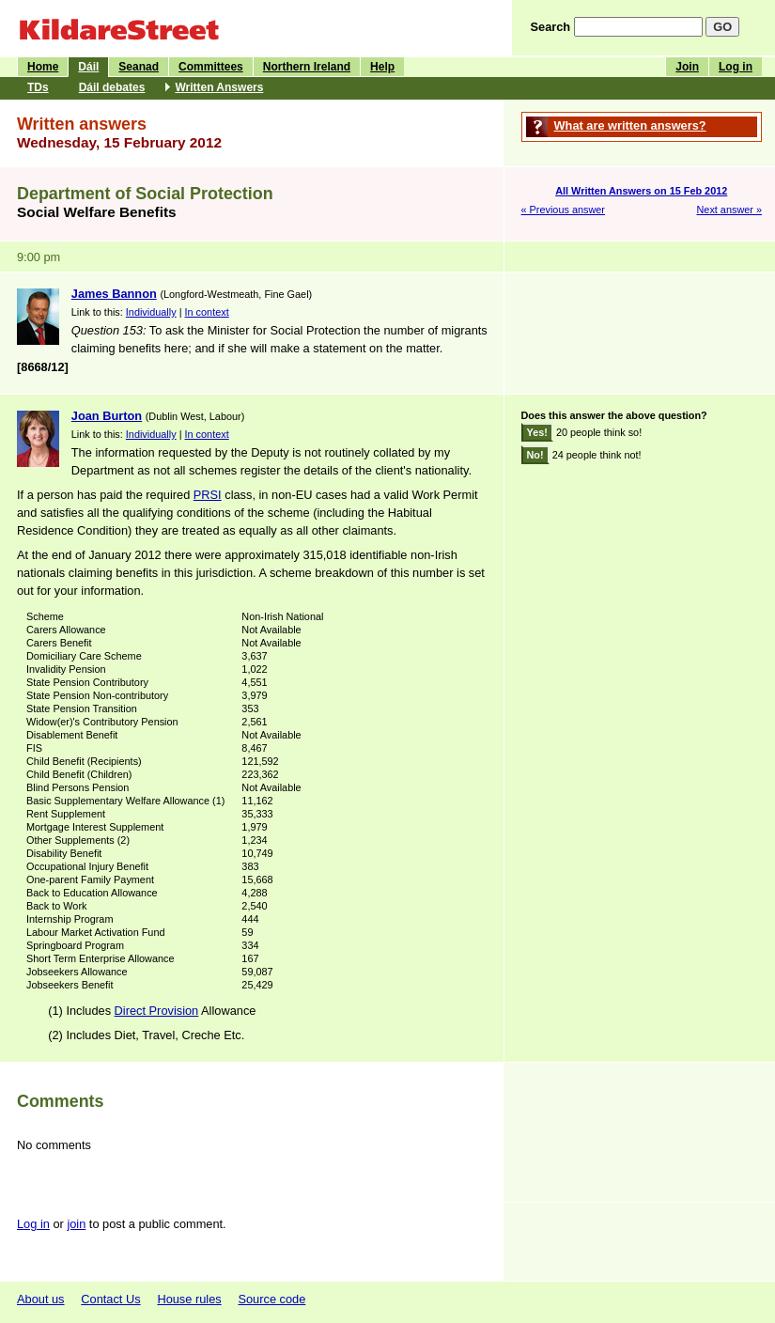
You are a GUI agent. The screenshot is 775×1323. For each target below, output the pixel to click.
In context (207, 312)
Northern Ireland (306, 66)
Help (382, 66)
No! (535, 454)
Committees (210, 66)
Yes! (537, 432)
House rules (189, 1299)
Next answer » (729, 209)
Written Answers (219, 87)
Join (687, 66)
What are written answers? (630, 125)
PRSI (208, 495)
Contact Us (110, 1299)
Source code (271, 1299)
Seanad (138, 66)
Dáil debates (112, 87)
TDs (38, 87)
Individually (151, 312)
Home (42, 66)
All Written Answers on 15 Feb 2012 (641, 190)
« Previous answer (563, 209)
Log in (735, 66)
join (76, 1224)
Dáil (88, 66)
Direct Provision (157, 1011)
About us (41, 1299)
